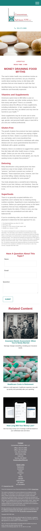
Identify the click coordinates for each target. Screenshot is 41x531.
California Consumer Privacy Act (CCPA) (12, 509)
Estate (20, 471)
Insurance (20, 473)
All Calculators (20, 484)
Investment (20, 469)
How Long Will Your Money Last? (20, 426)
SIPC (20, 519)
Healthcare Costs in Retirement (20, 384)
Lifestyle (20, 478)
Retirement (20, 467)
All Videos (20, 482)
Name (6, 259)
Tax (20, 475)
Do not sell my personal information (28, 511)
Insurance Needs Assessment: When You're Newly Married (20, 342)
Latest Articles (20, 480)
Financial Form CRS (8, 486)
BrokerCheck (35, 489)
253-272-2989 (20, 28)
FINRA (16, 519)
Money (20, 476)
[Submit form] (8, 299)
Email (6, 270)
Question (6, 282)
